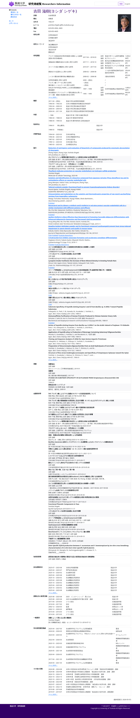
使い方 (11, 21)
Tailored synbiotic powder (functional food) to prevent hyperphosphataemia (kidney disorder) (84, 187)
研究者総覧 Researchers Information (49, 4)
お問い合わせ (13, 23)
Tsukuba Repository (66, 235)
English (127, 4)
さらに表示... (53, 97)
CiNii (50, 235)
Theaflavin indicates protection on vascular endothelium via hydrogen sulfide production (82, 171)
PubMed (51, 203)
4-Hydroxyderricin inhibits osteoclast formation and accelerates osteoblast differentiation (82, 238)
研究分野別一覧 (16, 14)
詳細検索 (14, 17)
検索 (121, 4)
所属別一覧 (14, 12)
